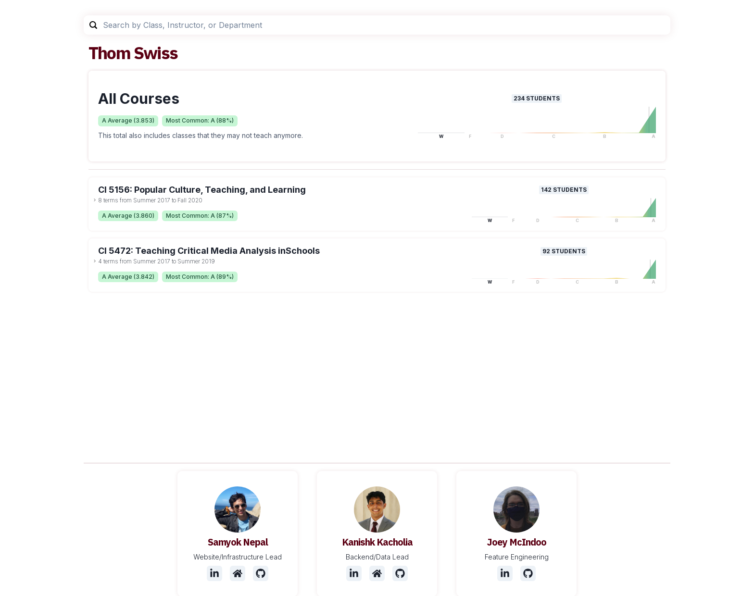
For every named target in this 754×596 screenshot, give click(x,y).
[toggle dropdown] (95, 200)
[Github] (260, 573)
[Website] (237, 573)
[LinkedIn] (214, 573)
